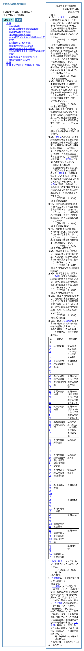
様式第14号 (50, 551)
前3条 (59, 137)
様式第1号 (50, 351)
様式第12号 (50, 521)
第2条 (68, 159)
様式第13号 (50, 536)
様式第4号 (50, 397)
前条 (52, 184)
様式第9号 (50, 475)
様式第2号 (50, 367)
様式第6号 (50, 427)
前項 (54, 561)
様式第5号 (50, 412)
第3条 (62, 173)
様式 (60, 561)
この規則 (60, 17)
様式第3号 (50, 382)
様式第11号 (50, 506)
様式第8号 (50, 460)
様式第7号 (50, 445)
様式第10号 (50, 490)
